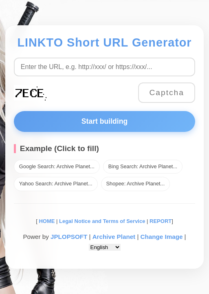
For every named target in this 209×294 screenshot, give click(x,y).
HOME (46, 221)
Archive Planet (114, 236)
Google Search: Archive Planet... (57, 166)
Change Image (162, 236)
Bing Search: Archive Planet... (142, 166)
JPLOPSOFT (69, 236)
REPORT (161, 221)
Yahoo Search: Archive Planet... (55, 183)
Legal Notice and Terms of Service (102, 221)
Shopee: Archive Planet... (135, 183)
